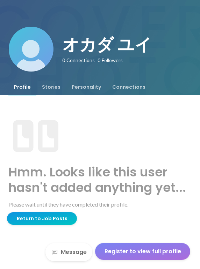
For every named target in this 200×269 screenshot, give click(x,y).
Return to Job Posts (42, 218)
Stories (51, 86)
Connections (128, 86)
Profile (22, 86)
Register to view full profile (143, 251)
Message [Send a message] (69, 252)
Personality (86, 86)
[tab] (22, 87)
